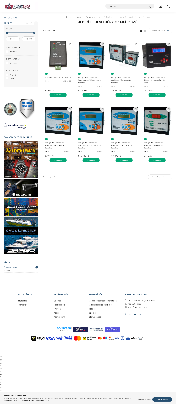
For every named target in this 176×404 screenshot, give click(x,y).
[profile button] (160, 6)
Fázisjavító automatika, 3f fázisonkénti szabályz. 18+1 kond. (155, 80)
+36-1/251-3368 (134, 304)
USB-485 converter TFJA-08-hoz (58, 77)
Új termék (13, 75)
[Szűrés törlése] (31, 23)
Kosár (56, 313)
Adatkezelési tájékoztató (100, 305)
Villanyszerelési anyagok (85, 17)
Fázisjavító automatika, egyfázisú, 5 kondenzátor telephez (154, 145)
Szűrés (8, 23)
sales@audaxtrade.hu (138, 307)
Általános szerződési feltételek (102, 301)
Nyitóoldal (23, 301)
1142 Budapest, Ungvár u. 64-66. (141, 300)
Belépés (57, 301)
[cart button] (168, 6)
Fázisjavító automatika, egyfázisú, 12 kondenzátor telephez (121, 145)
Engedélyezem (162, 399)
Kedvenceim (59, 317)
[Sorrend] (160, 30)
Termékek (22, 305)
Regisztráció (59, 305)
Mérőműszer (108, 17)
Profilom (57, 309)
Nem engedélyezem (144, 399)
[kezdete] (13, 38)
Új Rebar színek (10, 267)
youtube (134, 314)
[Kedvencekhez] (69, 44)
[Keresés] (129, 6)
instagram (130, 314)
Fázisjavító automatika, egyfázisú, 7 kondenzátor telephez (121, 80)
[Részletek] (36, 267)
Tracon (13, 52)
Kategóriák (11, 18)
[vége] (28, 38)
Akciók (12, 78)
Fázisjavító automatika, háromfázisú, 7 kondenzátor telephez (89, 145)
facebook (125, 314)
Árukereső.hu (64, 331)
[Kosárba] (58, 95)
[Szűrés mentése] (27, 23)
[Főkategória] (66, 17)
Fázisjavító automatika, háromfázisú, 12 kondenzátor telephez (90, 80)
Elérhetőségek (95, 317)
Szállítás (93, 313)
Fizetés (92, 309)
